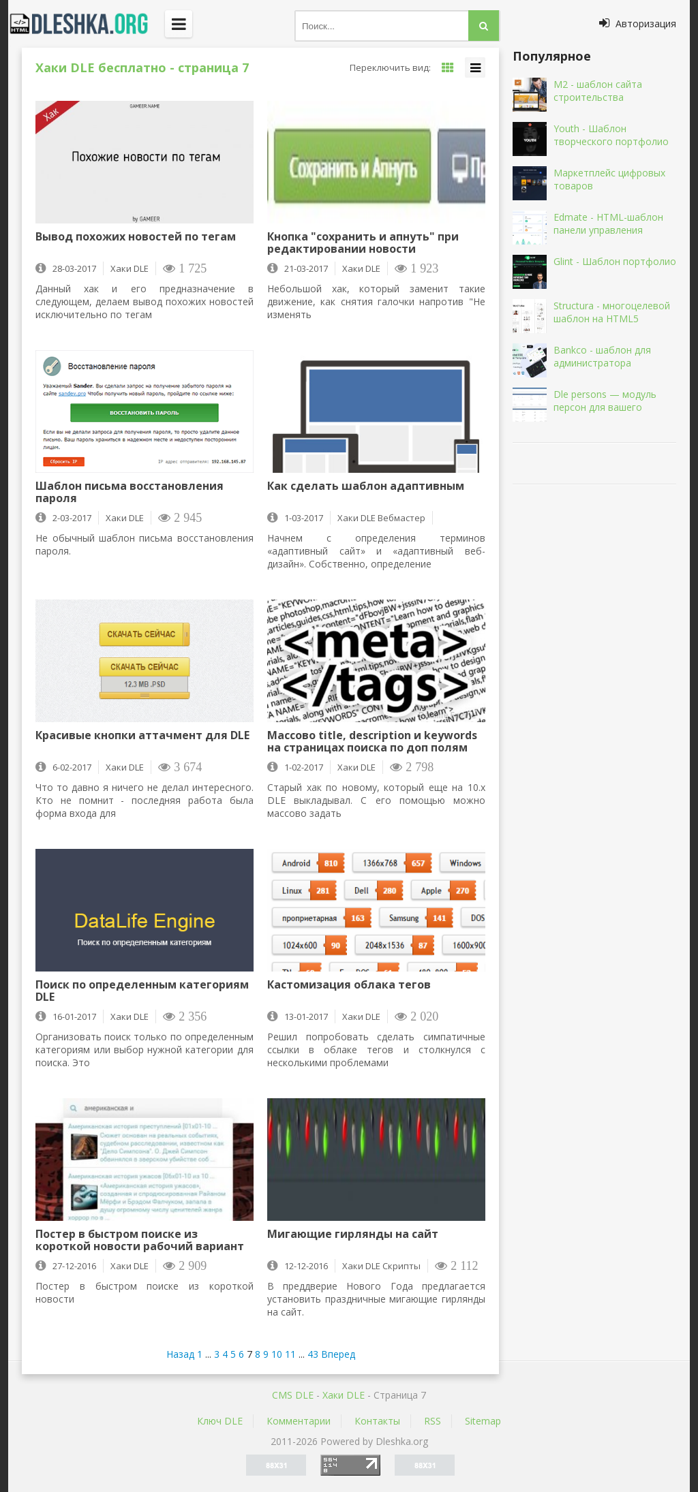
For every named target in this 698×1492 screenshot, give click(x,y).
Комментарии (299, 1420)
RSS (432, 1420)
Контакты (377, 1420)
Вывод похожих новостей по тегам (135, 237)
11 (290, 1354)
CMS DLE (293, 1394)
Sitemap (483, 1420)
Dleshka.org (86, 24)
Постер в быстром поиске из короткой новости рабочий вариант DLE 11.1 (139, 1240)
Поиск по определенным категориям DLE (142, 990)
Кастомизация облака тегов (349, 985)
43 (312, 1354)
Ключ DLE (220, 1420)
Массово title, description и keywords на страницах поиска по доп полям (372, 741)
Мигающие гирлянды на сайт (352, 1234)
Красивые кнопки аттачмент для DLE (142, 736)
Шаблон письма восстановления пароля (129, 492)
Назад (180, 1354)
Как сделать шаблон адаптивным (365, 486)
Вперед (338, 1354)
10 (276, 1354)
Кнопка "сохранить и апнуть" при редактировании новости (363, 242)
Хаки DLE (343, 1394)
